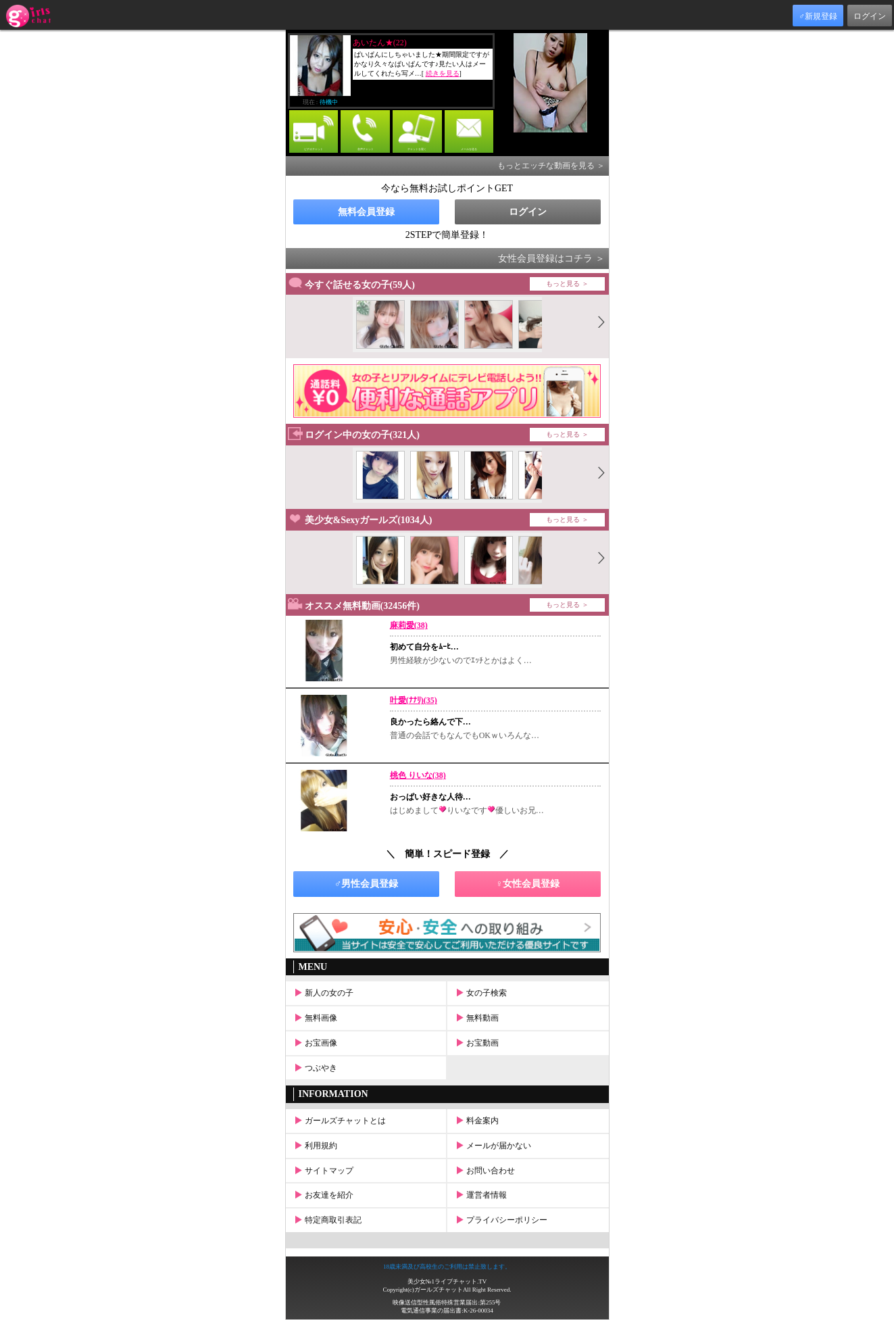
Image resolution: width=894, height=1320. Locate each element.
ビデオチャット (314, 130)
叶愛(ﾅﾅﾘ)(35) (413, 700)
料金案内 (476, 1120)
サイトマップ (322, 1170)
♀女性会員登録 (528, 884)
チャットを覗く (417, 130)
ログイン (869, 16)
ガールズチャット (438, 1289)
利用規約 (314, 1145)
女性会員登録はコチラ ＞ (551, 258)
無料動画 (476, 1018)
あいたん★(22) (380, 42)
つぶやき (314, 1068)
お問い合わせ (484, 1170)
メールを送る (469, 130)
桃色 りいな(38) (418, 775)
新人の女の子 (322, 993)
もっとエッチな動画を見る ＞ (551, 165)
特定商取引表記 (327, 1220)
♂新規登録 (818, 16)
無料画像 (314, 1018)
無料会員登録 (366, 212)
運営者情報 (480, 1195)
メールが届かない (492, 1145)
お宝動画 (476, 1043)
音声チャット (365, 130)
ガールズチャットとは (339, 1120)
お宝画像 (314, 1043)
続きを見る (443, 73)
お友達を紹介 (322, 1195)
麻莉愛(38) (409, 625)
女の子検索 (480, 993)
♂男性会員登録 (366, 884)
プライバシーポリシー (500, 1220)
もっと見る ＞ (567, 283)
